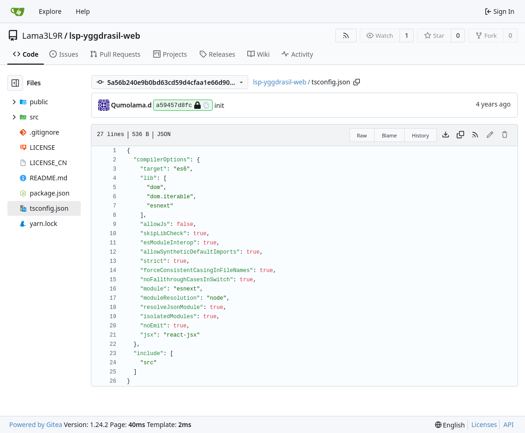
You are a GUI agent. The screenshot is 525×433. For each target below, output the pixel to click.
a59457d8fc (183, 105)
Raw (362, 135)
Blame (389, 135)
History (420, 135)
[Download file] (445, 135)
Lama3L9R (42, 35)
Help (83, 11)
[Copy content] (460, 135)
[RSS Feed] (346, 35)
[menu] (450, 425)
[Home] (17, 11)
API (508, 424)
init (219, 105)
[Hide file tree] (15, 83)
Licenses (484, 424)
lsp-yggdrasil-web (104, 35)
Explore (50, 11)
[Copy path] (356, 82)
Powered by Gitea (35, 424)
